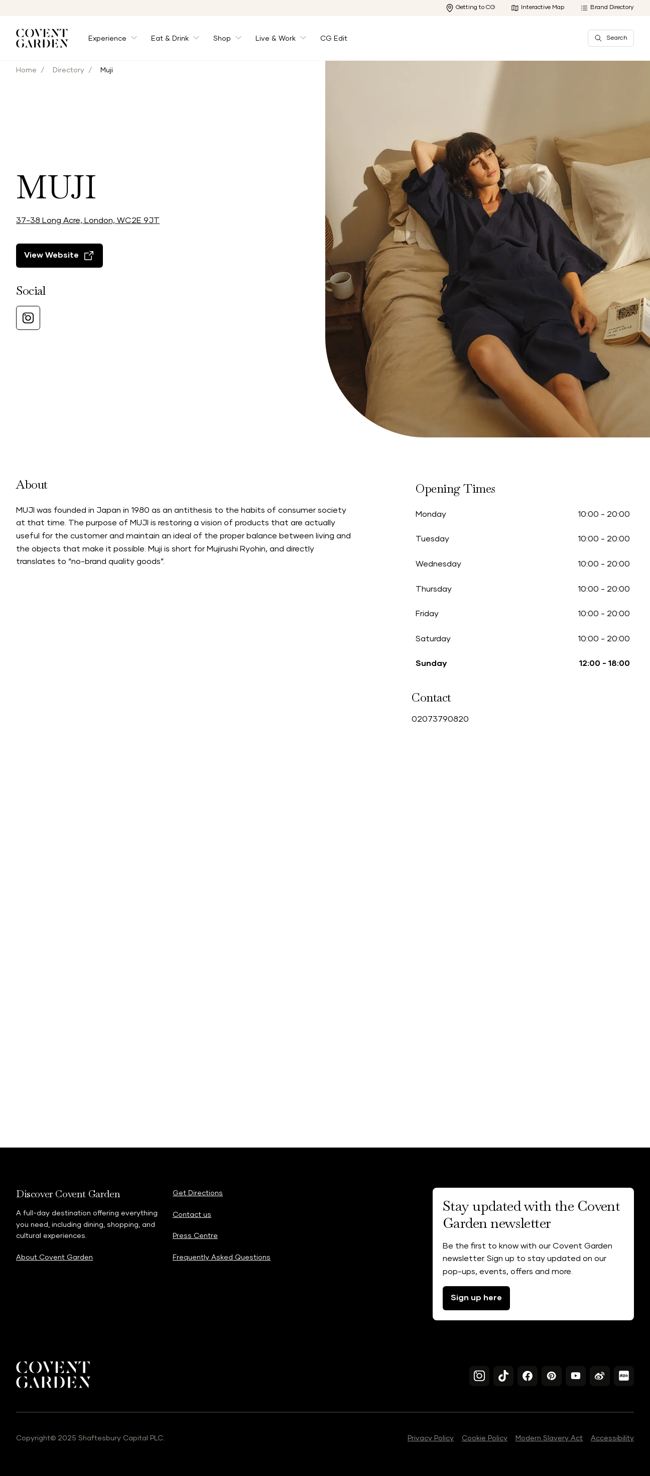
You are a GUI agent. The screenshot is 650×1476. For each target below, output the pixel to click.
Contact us (192, 1214)
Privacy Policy (431, 1438)
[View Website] (59, 295)
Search (610, 38)
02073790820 (440, 719)
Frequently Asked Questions (222, 1257)
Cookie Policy (484, 1438)
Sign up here (476, 1298)
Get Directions (198, 1193)
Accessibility (612, 1438)
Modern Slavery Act (549, 1438)
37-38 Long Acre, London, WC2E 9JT (88, 260)
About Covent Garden (54, 1257)
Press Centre (195, 1235)
